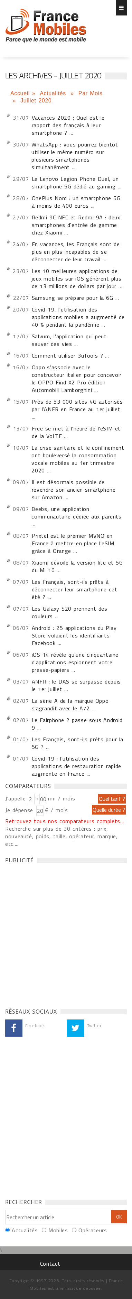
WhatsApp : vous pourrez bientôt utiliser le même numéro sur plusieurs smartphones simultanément (74, 155)
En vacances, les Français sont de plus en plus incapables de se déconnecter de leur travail (76, 251)
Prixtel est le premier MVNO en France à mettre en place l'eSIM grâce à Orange (73, 543)
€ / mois (56, 810)
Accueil (20, 93)
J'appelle (15, 798)
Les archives (45, 26)
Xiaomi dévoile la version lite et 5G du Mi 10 (77, 566)
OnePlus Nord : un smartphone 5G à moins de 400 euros (76, 202)
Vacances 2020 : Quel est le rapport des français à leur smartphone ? (68, 125)
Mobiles (58, 1230)
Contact (50, 1263)
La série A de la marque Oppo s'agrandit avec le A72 (70, 704)
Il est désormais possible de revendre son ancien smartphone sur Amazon (74, 489)
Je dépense (20, 810)
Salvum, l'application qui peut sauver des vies (69, 340)
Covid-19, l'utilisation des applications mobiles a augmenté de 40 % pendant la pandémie (78, 317)
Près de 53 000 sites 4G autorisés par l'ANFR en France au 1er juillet (77, 405)
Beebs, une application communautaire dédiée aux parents (76, 513)
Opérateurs (92, 1230)
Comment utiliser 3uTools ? (68, 355)
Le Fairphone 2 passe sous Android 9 (77, 724)
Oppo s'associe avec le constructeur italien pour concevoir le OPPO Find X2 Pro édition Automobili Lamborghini (77, 378)
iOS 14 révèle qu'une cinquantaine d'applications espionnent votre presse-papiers (75, 662)
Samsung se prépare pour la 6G (72, 298)
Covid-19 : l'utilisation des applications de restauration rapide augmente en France (76, 766)
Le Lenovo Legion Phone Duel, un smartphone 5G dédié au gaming (75, 182)
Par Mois (90, 93)
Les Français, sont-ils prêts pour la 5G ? (77, 743)
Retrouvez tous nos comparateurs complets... (64, 821)
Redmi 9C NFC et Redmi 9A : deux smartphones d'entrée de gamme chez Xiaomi (76, 225)
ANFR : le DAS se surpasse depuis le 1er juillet (76, 685)
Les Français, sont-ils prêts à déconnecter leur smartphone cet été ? (74, 589)
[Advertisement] (66, 934)
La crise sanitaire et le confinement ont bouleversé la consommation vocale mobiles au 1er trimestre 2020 (77, 459)
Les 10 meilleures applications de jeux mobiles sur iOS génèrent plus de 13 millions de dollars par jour (77, 278)
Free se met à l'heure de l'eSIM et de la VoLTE (76, 432)
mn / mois (61, 798)
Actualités (54, 93)
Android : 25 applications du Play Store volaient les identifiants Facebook (74, 635)
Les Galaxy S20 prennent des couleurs (69, 612)
